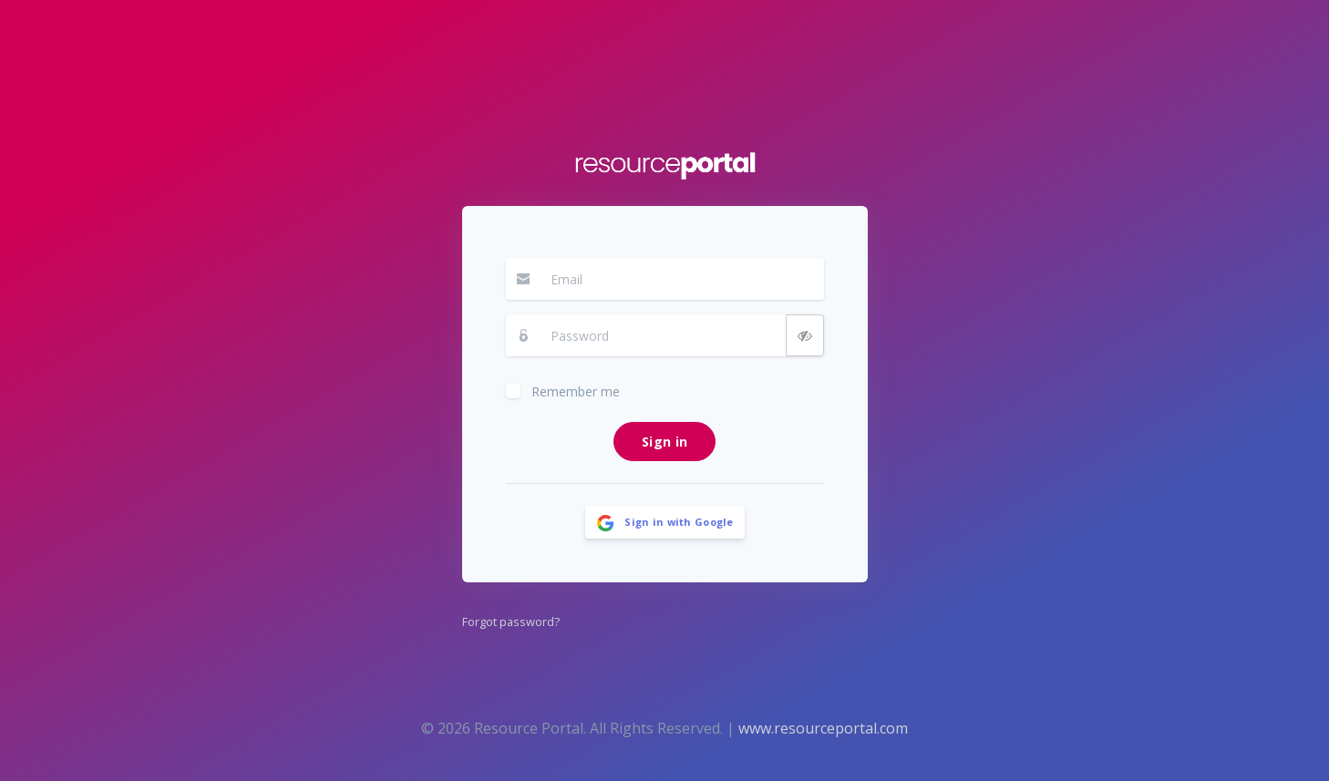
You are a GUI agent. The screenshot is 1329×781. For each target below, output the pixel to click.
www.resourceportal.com (823, 728)
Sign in (664, 441)
